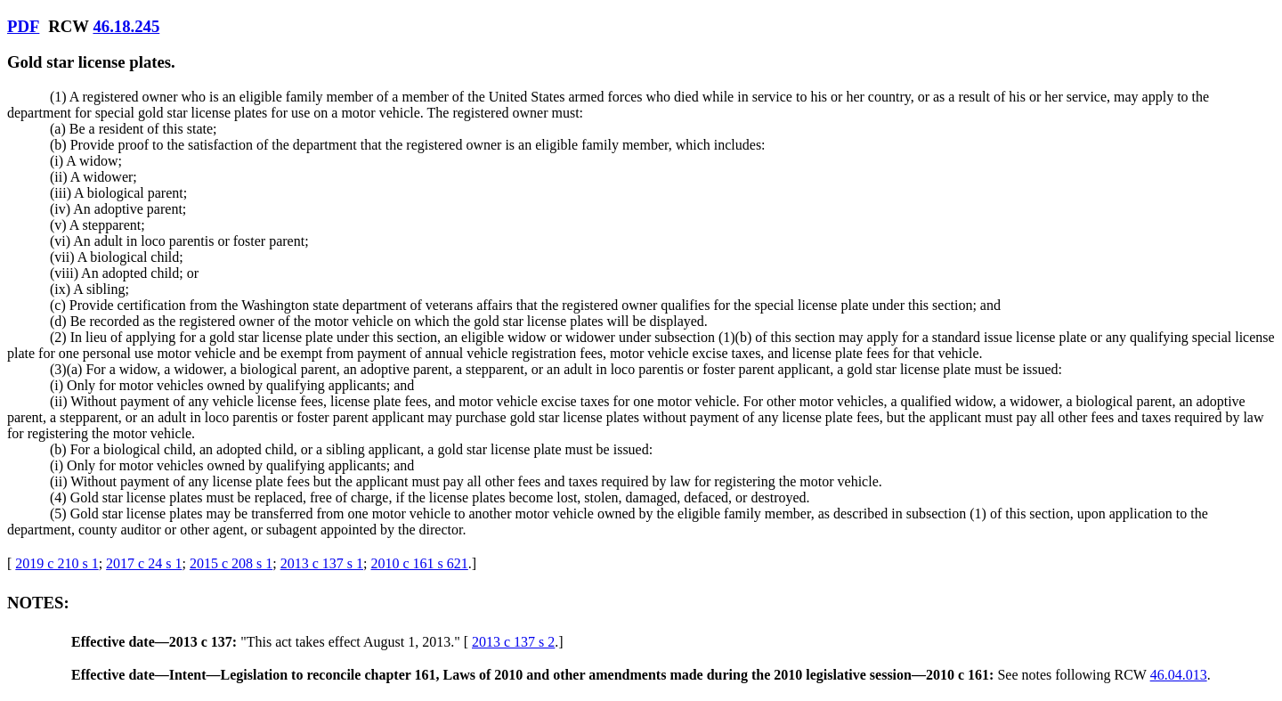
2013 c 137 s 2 (513, 641)
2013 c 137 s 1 (321, 563)
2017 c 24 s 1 (144, 563)
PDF (23, 26)
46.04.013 (1178, 674)
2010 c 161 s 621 (418, 563)
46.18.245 (126, 26)
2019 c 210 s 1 (56, 563)
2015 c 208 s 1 (231, 563)
